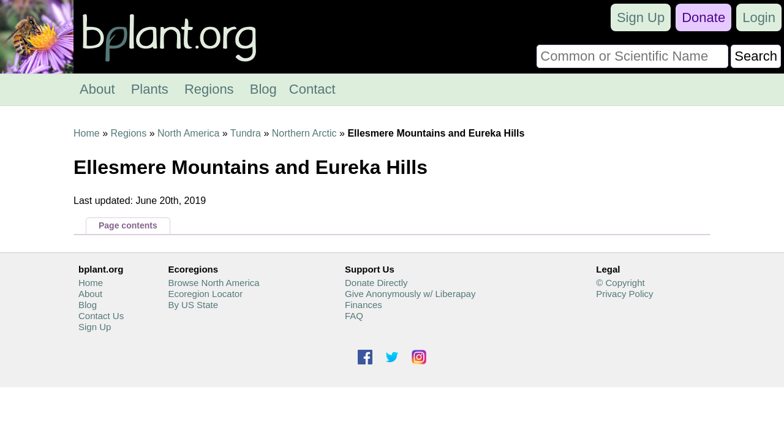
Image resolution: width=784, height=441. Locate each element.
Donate (703, 17)
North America (188, 133)
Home (87, 133)
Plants (149, 89)
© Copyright (620, 282)
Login (758, 17)
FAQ (354, 316)
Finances (363, 305)
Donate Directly (376, 282)
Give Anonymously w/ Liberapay (410, 293)
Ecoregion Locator (205, 293)
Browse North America (213, 282)
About (97, 89)
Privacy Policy (624, 293)
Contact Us (101, 316)
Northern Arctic (304, 133)
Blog (263, 89)
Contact (312, 89)
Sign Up (641, 17)
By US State (193, 305)
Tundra (245, 133)
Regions (209, 89)
